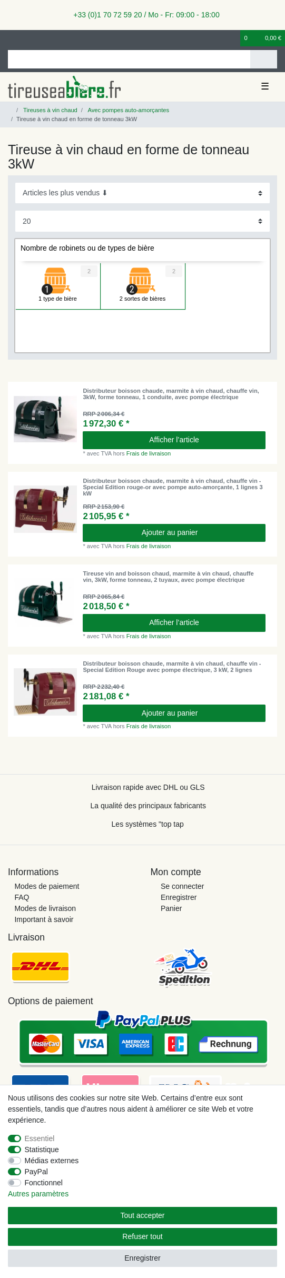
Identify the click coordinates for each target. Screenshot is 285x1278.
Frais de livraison (148, 453)
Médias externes (52, 1160)
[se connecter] (11, 38)
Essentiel (40, 1138)
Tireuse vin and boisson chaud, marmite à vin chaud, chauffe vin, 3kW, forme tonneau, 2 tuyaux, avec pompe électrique (168, 576)
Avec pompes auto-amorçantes (127, 110)
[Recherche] (263, 59)
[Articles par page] (142, 221)
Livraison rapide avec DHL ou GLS (148, 787)
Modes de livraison (45, 908)
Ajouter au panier (200, 532)
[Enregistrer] (29, 38)
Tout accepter (142, 1215)
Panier (171, 908)
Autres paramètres (38, 1194)
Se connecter (182, 886)
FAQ (21, 897)
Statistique (42, 1149)
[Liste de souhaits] (232, 38)
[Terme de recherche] (129, 59)
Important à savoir (43, 919)
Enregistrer (178, 897)
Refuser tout (142, 1236)
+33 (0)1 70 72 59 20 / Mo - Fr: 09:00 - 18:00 (142, 15)
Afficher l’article (174, 439)
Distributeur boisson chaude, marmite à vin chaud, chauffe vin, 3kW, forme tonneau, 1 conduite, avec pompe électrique (171, 394)
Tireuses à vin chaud (49, 110)
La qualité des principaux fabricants (147, 805)
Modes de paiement (46, 886)
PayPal (36, 1171)
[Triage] (142, 193)
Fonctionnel (44, 1182)
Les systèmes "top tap (148, 824)
